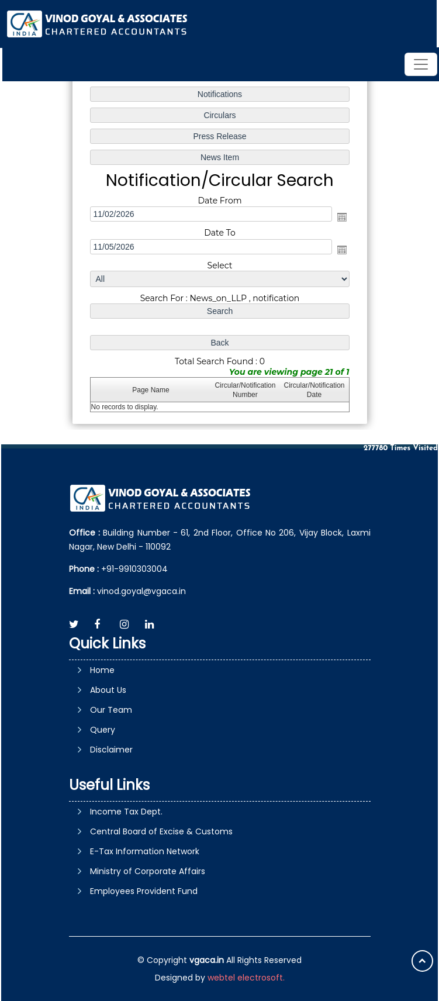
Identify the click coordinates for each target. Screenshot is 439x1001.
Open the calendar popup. (340, 217)
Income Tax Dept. (126, 811)
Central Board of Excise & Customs (161, 831)
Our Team (111, 710)
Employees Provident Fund (144, 891)
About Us (108, 690)
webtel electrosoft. (246, 977)
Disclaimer (111, 749)
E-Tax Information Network (144, 851)
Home (102, 670)
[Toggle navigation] (421, 64)
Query (102, 730)
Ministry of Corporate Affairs (147, 871)
